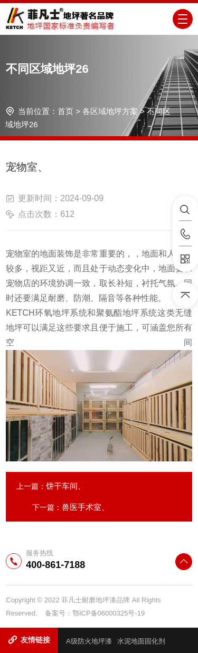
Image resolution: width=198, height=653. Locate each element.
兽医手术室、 (85, 507)
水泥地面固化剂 (141, 641)
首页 (65, 111)
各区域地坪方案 (110, 111)
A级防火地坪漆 (89, 641)
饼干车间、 (66, 485)
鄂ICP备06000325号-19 (108, 613)
